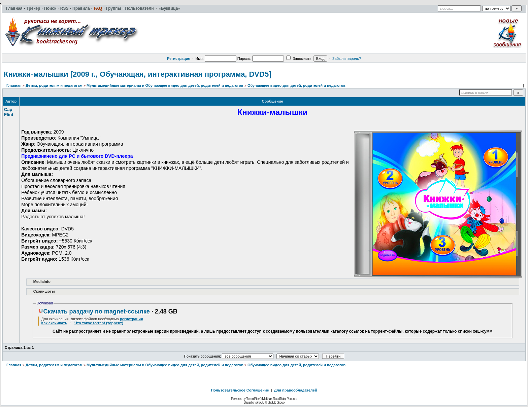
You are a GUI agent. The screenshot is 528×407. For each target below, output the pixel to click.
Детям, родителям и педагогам (54, 85)
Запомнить (298, 59)
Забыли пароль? (346, 59)
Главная (14, 85)
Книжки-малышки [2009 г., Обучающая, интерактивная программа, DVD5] (137, 74)
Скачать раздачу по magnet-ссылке (94, 311)
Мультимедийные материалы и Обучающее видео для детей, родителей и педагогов (165, 85)
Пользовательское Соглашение (240, 390)
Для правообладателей (295, 390)
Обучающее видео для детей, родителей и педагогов (296, 85)
